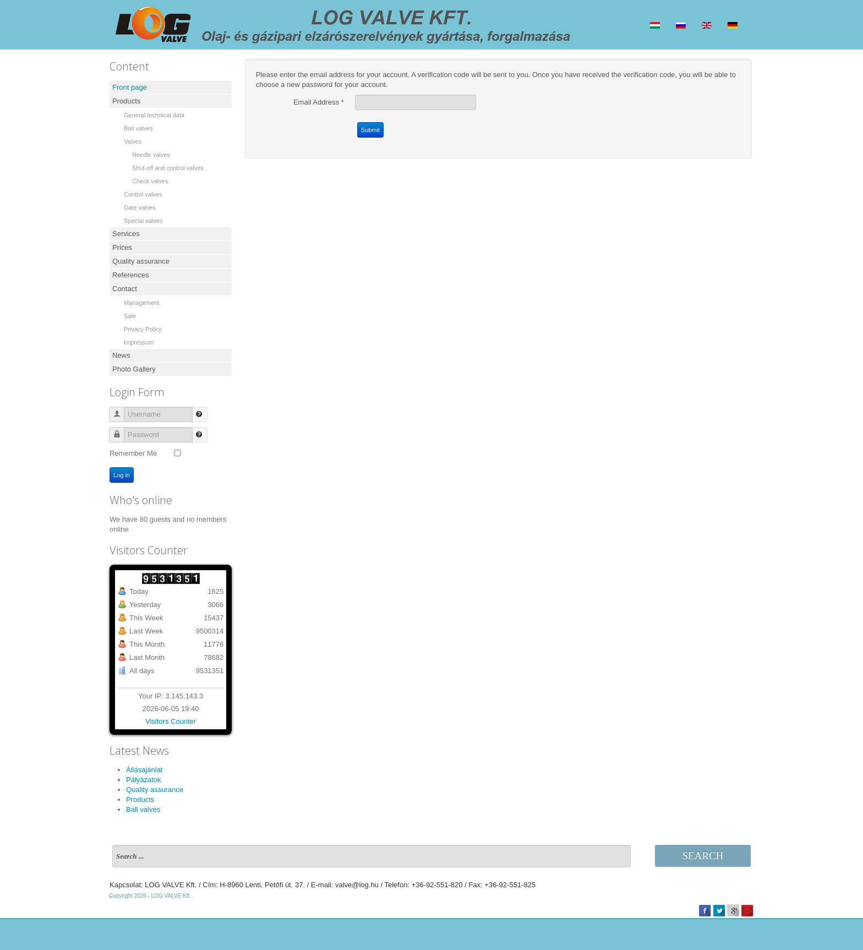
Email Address (318, 102)
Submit (370, 130)
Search (703, 855)
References (130, 275)
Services (126, 234)
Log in (121, 475)
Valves (132, 141)
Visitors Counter (170, 721)
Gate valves (140, 207)
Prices (122, 247)
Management (141, 302)
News (121, 355)
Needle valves (151, 154)
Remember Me (133, 453)
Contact (124, 289)
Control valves (143, 194)
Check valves (150, 181)
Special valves (143, 220)
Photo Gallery (134, 369)
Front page (129, 87)
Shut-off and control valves (168, 168)
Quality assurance (141, 261)
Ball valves (138, 128)
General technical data (154, 115)
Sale (130, 316)
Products (126, 101)
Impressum (139, 342)
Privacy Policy (142, 329)
